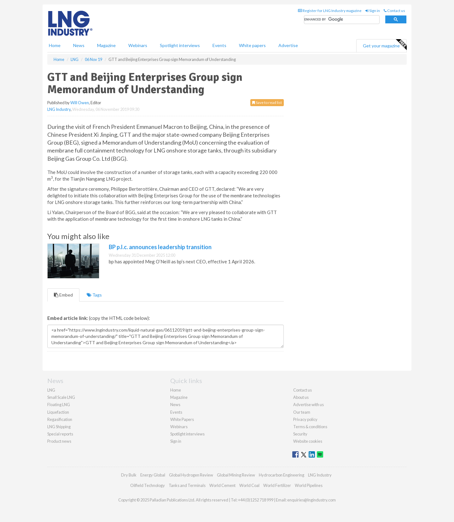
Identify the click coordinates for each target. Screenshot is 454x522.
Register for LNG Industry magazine (330, 11)
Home (55, 45)
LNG (51, 390)
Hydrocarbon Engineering (281, 474)
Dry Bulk (129, 474)
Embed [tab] (63, 294)
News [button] (78, 45)
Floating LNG (58, 404)
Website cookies (307, 441)
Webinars (137, 45)
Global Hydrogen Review (191, 474)
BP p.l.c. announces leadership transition (160, 246)
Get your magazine (384, 44)
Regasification (59, 419)
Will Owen (79, 102)
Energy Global (152, 474)
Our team (301, 412)
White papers (252, 45)
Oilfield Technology (147, 485)
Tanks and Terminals (187, 485)
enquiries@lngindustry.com (311, 499)
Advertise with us (308, 404)
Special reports (60, 433)
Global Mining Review (236, 474)
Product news (59, 441)
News (175, 404)
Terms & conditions (310, 426)
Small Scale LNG (61, 397)
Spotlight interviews (180, 45)
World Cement (222, 485)
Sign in (372, 11)
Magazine (106, 45)
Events (219, 45)
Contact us (394, 11)
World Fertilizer (277, 485)
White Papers (182, 419)
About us (301, 397)
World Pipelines (309, 485)
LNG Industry (59, 109)
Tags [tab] (94, 294)
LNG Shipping (59, 426)
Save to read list (267, 102)
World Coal (249, 485)
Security (300, 433)
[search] (342, 19)
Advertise (288, 45)
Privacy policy (305, 419)
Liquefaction (58, 412)
